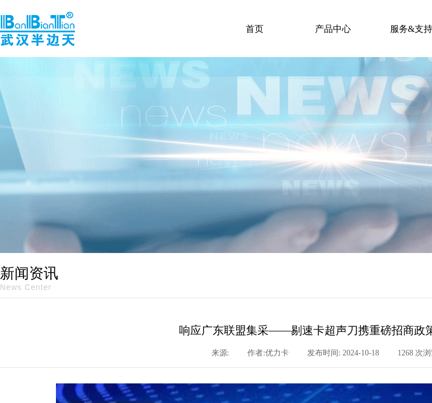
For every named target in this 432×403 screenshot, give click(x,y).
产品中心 (333, 29)
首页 (255, 29)
